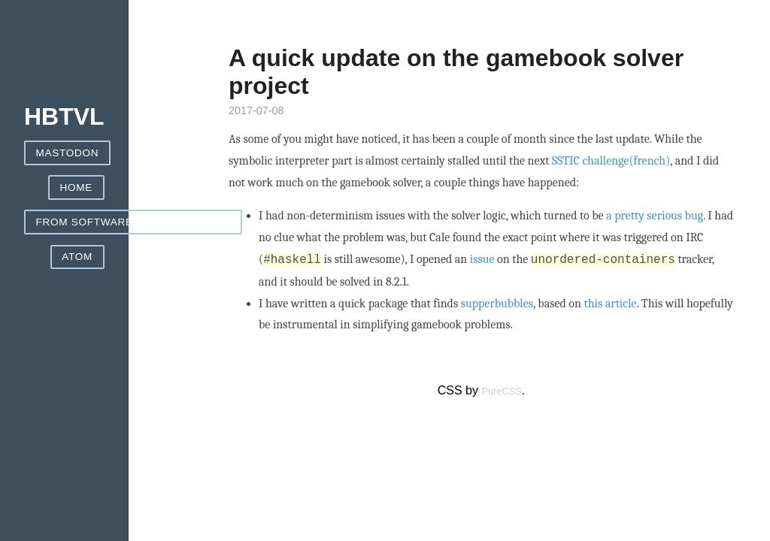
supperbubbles (497, 303)
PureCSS (501, 391)
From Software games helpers (133, 222)
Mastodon (67, 153)
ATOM (77, 256)
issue (482, 260)
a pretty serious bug (654, 215)
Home (76, 187)
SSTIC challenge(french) (611, 161)
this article (610, 303)
